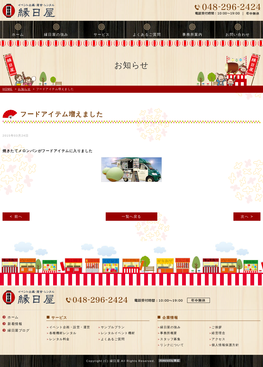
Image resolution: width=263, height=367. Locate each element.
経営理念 (218, 333)
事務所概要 (168, 333)
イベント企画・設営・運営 (69, 327)
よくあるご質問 (147, 34)
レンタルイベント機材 (118, 333)
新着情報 (15, 324)
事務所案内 (192, 34)
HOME (8, 88)
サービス (102, 34)
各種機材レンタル (63, 333)
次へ (245, 216)
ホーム (18, 34)
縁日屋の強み (56, 34)
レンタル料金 (59, 339)
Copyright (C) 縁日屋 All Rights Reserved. (131, 360)
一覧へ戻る (131, 216)
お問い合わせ (238, 34)
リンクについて (172, 345)
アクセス (218, 339)
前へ (18, 216)
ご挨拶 (217, 327)
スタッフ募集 (170, 339)
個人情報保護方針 (225, 345)
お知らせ (24, 88)
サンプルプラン (113, 327)
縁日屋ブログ (19, 330)
